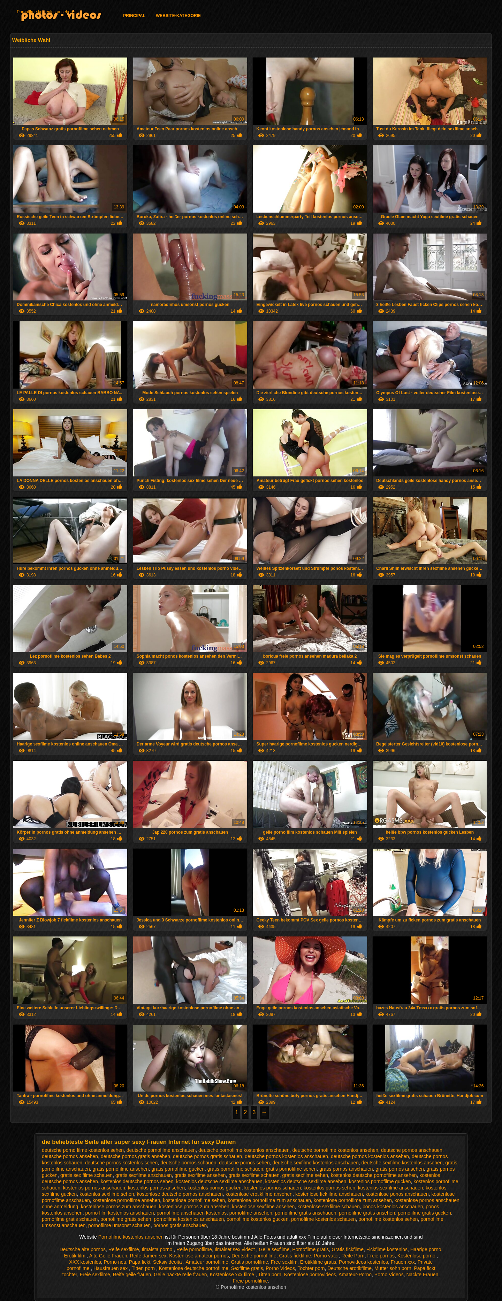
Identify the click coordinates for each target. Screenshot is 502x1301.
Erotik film (75, 1255)
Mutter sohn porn (392, 1268)
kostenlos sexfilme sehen (106, 1194)
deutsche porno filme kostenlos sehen (83, 1150)
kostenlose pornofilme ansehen (126, 1200)
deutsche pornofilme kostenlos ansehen (335, 1150)
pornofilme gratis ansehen (367, 1213)
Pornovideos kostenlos (363, 1262)
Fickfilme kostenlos (387, 1249)
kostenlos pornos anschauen (94, 1188)
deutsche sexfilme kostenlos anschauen (316, 1162)
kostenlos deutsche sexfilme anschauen (219, 1181)
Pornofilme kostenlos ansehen (45, 11)
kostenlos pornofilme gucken (380, 1181)
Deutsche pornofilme (253, 1255)
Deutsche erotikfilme (349, 1268)
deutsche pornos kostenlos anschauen (286, 1156)
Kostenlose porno (417, 1255)
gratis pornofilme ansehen (121, 1169)
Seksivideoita (168, 1262)
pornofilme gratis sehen (125, 1219)
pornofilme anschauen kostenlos (192, 1213)
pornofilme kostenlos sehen (388, 1219)
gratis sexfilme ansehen (200, 1175)
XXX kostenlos (85, 1262)
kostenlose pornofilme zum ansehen (353, 1200)
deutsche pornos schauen (188, 1162)
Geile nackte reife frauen (180, 1274)
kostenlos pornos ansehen (156, 1188)
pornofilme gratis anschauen (305, 1213)
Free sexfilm (284, 1262)
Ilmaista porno (158, 1249)
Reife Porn (353, 1255)
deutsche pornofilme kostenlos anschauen (244, 1150)
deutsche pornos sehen (244, 1162)
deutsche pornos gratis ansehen (135, 1156)
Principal (134, 15)
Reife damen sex (148, 1255)
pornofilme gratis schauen (70, 1219)
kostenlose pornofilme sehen (194, 1200)
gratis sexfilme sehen (305, 1175)
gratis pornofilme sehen (291, 1169)
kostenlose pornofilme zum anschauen (269, 1200)
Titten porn (144, 1268)
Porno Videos (280, 1268)
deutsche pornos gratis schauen (207, 1156)
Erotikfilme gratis (318, 1262)
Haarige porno (425, 1249)
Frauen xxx (403, 1262)
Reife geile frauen (132, 1274)
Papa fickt (139, 1262)
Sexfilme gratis (247, 1268)
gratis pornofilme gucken (178, 1169)
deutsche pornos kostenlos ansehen (370, 1156)
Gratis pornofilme (249, 1262)
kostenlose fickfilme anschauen (329, 1194)
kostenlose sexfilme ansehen (263, 1206)
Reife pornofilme (194, 1249)
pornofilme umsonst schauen (119, 1225)
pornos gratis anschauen (180, 1225)
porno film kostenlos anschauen (119, 1213)
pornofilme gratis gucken (424, 1213)
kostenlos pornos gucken (215, 1188)
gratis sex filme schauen (86, 1175)
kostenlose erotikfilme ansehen (259, 1194)
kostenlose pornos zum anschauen (118, 1206)
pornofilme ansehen (250, 1213)
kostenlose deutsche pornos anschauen (180, 1194)
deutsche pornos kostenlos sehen (121, 1162)
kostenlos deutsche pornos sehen (137, 1181)
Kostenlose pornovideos (310, 1274)
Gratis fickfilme (348, 1249)
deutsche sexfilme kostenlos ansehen (402, 1162)
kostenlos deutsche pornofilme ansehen (374, 1175)
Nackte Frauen (422, 1274)
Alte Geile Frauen (108, 1255)
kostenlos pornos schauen (272, 1188)
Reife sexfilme (123, 1249)
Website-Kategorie (178, 15)
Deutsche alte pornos (83, 1249)
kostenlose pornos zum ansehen (194, 1206)
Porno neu (115, 1262)
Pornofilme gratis (310, 1249)
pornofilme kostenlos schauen (323, 1219)
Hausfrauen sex (111, 1268)
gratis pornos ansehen (399, 1169)
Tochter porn (311, 1268)
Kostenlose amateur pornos (199, 1255)
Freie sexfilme (95, 1274)
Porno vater (326, 1255)
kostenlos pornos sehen (329, 1188)
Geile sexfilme (274, 1249)
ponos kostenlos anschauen (393, 1206)
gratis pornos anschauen (346, 1169)
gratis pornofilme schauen (235, 1169)
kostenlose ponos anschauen (396, 1194)
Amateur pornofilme (207, 1262)
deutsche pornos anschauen (411, 1150)
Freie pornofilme (250, 1281)
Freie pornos (381, 1255)
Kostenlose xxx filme (233, 1274)
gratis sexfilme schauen (253, 1175)
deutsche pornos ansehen (70, 1156)
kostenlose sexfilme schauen (328, 1206)
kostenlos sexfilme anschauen (390, 1188)
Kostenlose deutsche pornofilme (193, 1268)
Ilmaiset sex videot (235, 1249)
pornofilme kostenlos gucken (257, 1219)
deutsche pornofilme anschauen (161, 1150)
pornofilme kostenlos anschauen (189, 1219)
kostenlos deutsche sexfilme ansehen (306, 1181)
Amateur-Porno (355, 1274)
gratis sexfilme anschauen (143, 1175)
